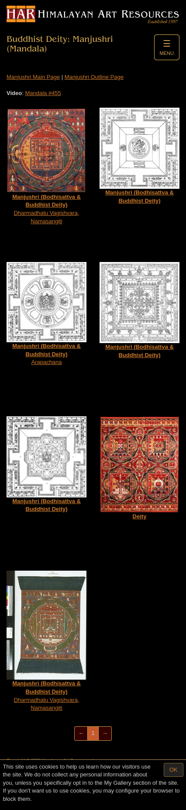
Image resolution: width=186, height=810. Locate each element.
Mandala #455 (43, 93)
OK (173, 769)
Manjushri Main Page (33, 77)
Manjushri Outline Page (94, 77)
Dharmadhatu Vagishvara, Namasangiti (46, 166)
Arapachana (46, 313)
